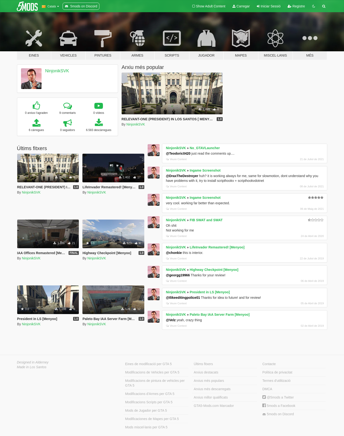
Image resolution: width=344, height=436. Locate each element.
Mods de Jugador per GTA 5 (146, 410)
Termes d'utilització (276, 381)
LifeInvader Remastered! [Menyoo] (217, 247)
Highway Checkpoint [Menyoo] (214, 270)
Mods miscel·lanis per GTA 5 (146, 427)
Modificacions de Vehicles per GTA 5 (152, 372)
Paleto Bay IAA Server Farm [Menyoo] (220, 314)
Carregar (241, 6)
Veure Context (176, 159)
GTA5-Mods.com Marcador (214, 406)
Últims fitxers (203, 364)
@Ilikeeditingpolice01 (183, 297)
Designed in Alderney (33, 362)
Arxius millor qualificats (211, 397)
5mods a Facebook (278, 406)
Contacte (269, 364)
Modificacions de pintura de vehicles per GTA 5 (155, 383)
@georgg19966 (178, 275)
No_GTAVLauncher (205, 148)
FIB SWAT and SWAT (206, 220)
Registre (296, 6)
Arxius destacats (206, 372)
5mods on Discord (278, 414)
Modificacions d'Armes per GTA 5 (149, 394)
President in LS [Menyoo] (210, 292)
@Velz (171, 320)
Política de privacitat (277, 372)
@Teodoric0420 (178, 153)
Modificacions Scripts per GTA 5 (148, 402)
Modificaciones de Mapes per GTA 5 (152, 419)
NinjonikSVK (57, 70)
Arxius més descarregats (212, 389)
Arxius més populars (209, 381)
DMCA (267, 389)
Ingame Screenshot (205, 170)
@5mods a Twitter (278, 397)
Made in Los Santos (32, 367)
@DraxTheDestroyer (182, 176)
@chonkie (174, 253)
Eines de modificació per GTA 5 (148, 364)
